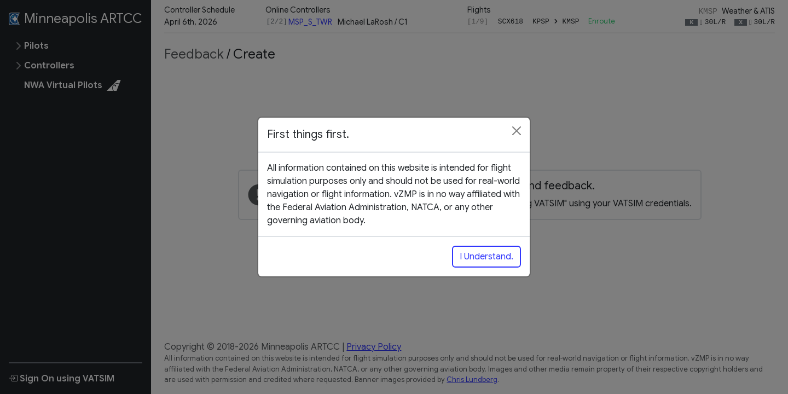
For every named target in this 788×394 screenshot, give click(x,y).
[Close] (516, 131)
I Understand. (486, 256)
